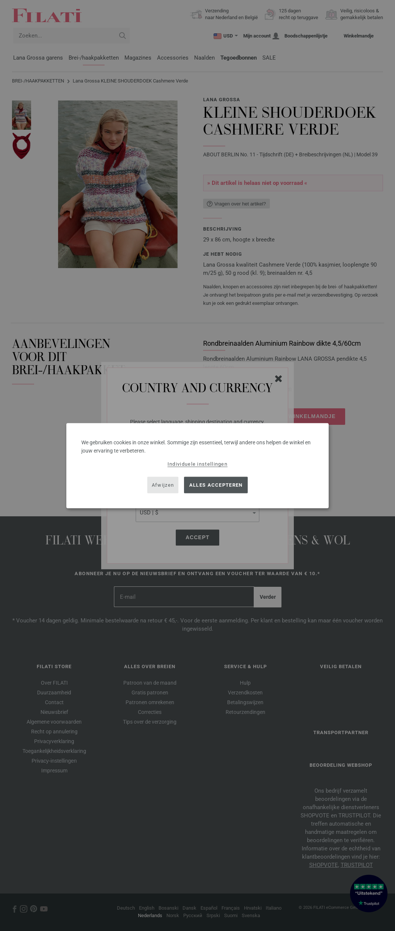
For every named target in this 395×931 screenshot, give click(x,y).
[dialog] (197, 465)
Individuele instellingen (197, 463)
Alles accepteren (216, 485)
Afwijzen (163, 485)
